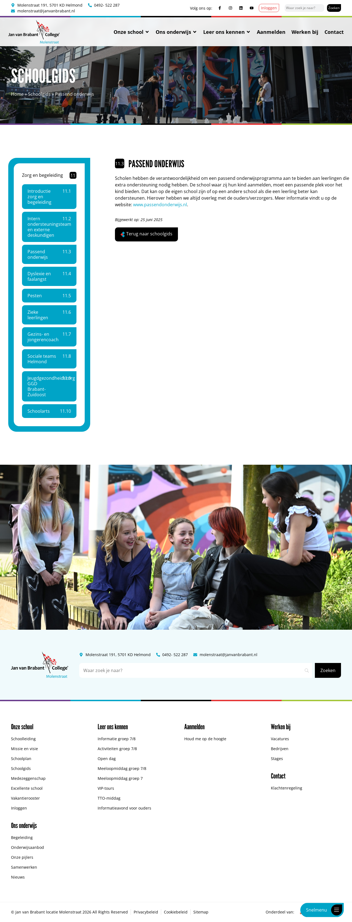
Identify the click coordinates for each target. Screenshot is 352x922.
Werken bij (305, 32)
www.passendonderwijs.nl (160, 205)
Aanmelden (271, 32)
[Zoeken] (334, 8)
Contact (334, 32)
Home (17, 94)
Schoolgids (39, 94)
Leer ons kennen (227, 32)
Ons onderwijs (176, 32)
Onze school (132, 32)
